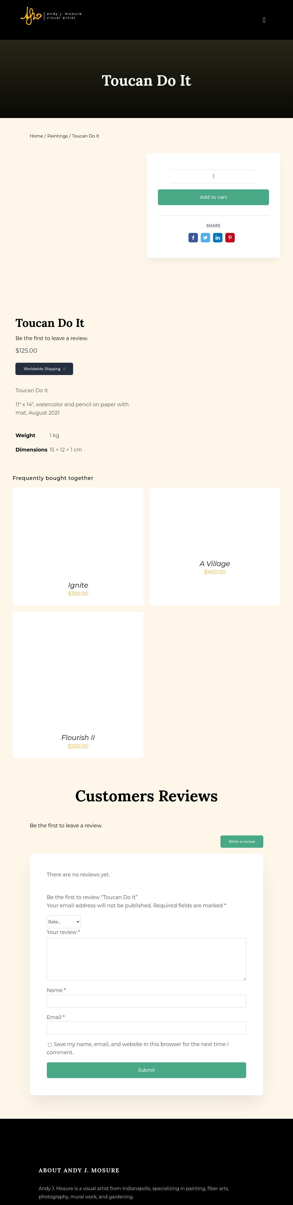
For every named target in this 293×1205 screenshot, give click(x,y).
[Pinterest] (230, 237)
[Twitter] (205, 237)
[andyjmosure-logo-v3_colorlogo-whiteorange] (51, 8)
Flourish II (78, 737)
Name (56, 990)
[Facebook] (193, 237)
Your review (63, 932)
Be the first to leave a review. (51, 338)
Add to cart (213, 197)
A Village (215, 564)
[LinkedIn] (218, 237)
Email (56, 1017)
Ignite (78, 585)
